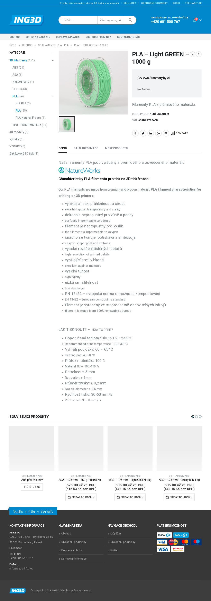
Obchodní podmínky (154, 3)
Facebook (135, 133)
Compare (182, 133)
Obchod (14, 37)
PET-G (16, 89)
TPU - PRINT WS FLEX (26, 125)
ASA (15, 74)
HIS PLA (21, 103)
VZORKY (15, 146)
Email (166, 133)
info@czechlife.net (21, 568)
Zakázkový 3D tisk (21, 153)
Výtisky (14, 139)
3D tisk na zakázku (38, 37)
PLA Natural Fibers (28, 117)
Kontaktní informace (73, 558)
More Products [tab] (116, 148)
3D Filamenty (18, 60)
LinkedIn (150, 133)
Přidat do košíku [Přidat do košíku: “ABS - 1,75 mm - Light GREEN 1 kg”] (132, 497)
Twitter (143, 133)
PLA (15, 96)
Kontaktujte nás (128, 37)
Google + (158, 133)
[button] (193, 416)
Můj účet (130, 3)
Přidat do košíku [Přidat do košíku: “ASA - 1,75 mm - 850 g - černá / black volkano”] (83, 497)
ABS (15, 67)
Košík (176, 3)
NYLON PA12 (20, 82)
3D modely (16, 132)
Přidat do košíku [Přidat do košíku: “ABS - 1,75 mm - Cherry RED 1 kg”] (181, 497)
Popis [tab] (62, 148)
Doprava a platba (67, 37)
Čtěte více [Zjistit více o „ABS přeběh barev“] (33, 487)
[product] (31, 448)
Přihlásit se (193, 3)
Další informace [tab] (86, 148)
